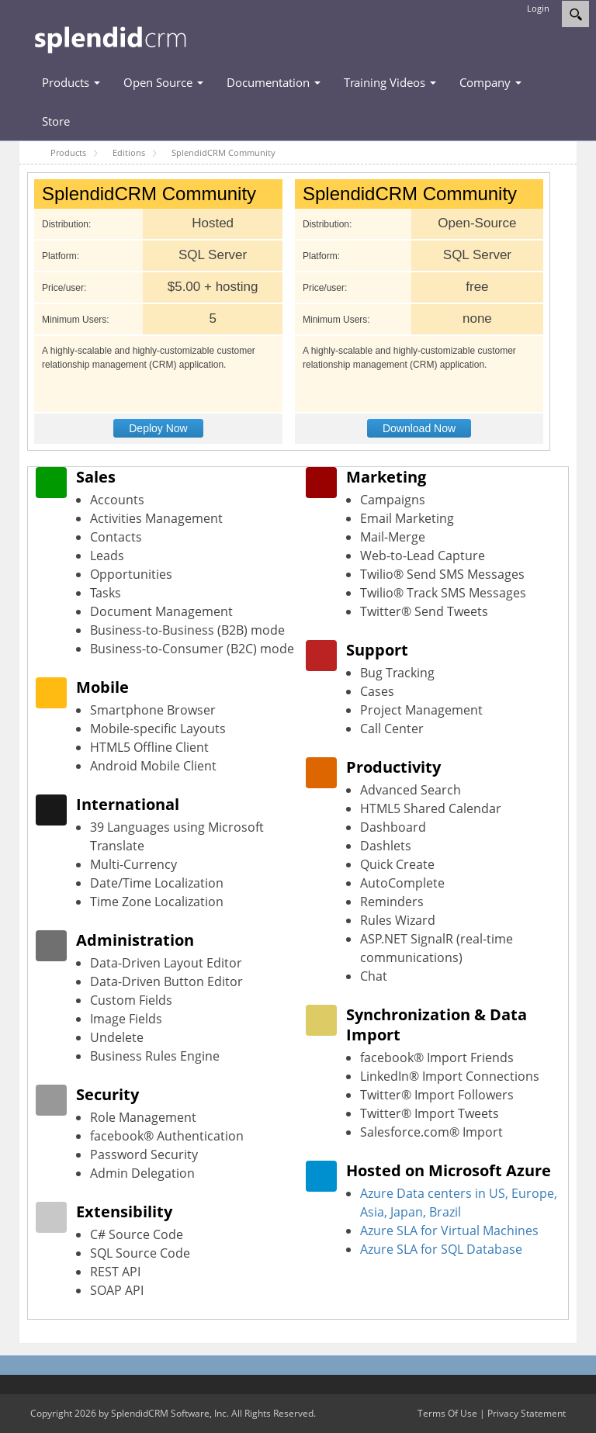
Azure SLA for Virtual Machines (449, 1230)
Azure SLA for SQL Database (441, 1249)
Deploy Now (158, 428)
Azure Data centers (416, 1193)
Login (538, 8)
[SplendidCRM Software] (110, 38)
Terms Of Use (447, 1413)
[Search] (575, 14)
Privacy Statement (526, 1413)
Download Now (419, 428)
